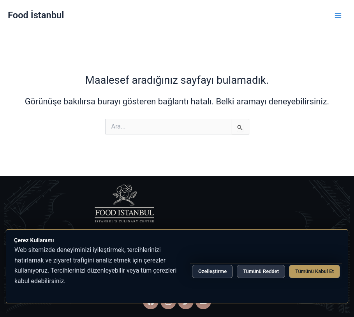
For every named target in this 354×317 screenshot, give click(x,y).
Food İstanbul (36, 15)
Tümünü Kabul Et (314, 271)
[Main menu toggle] (338, 15)
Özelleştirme (212, 271)
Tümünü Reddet (261, 271)
